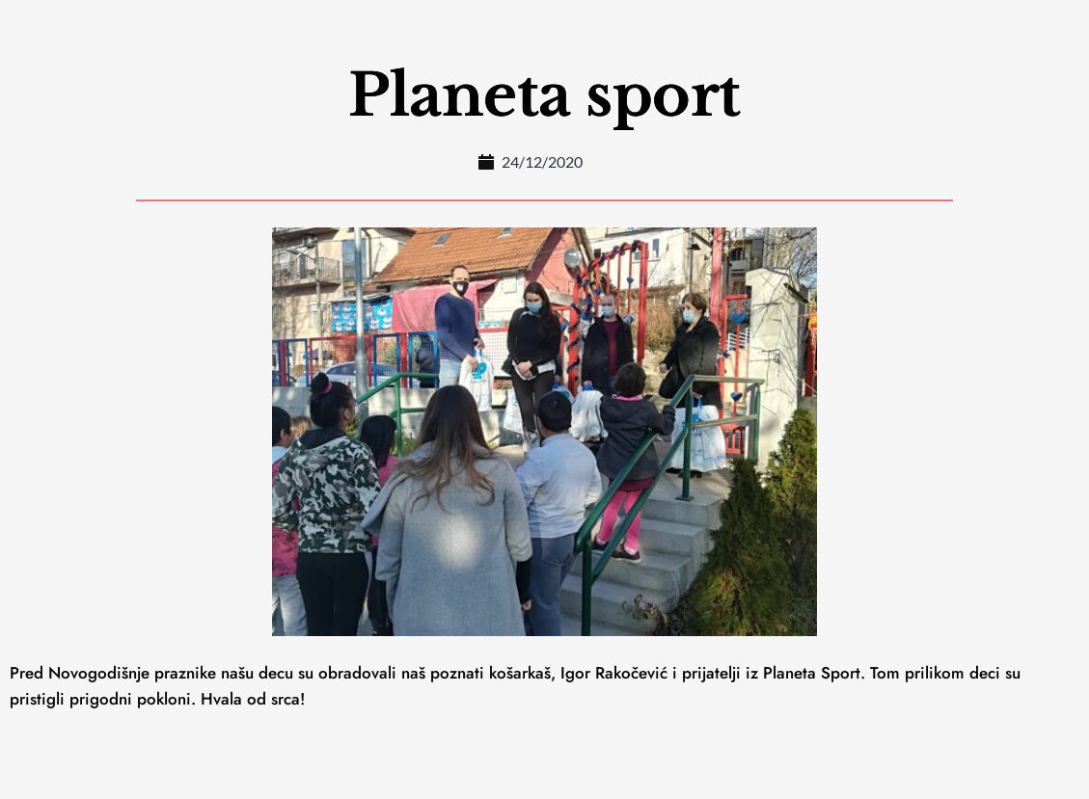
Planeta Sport (811, 672)
